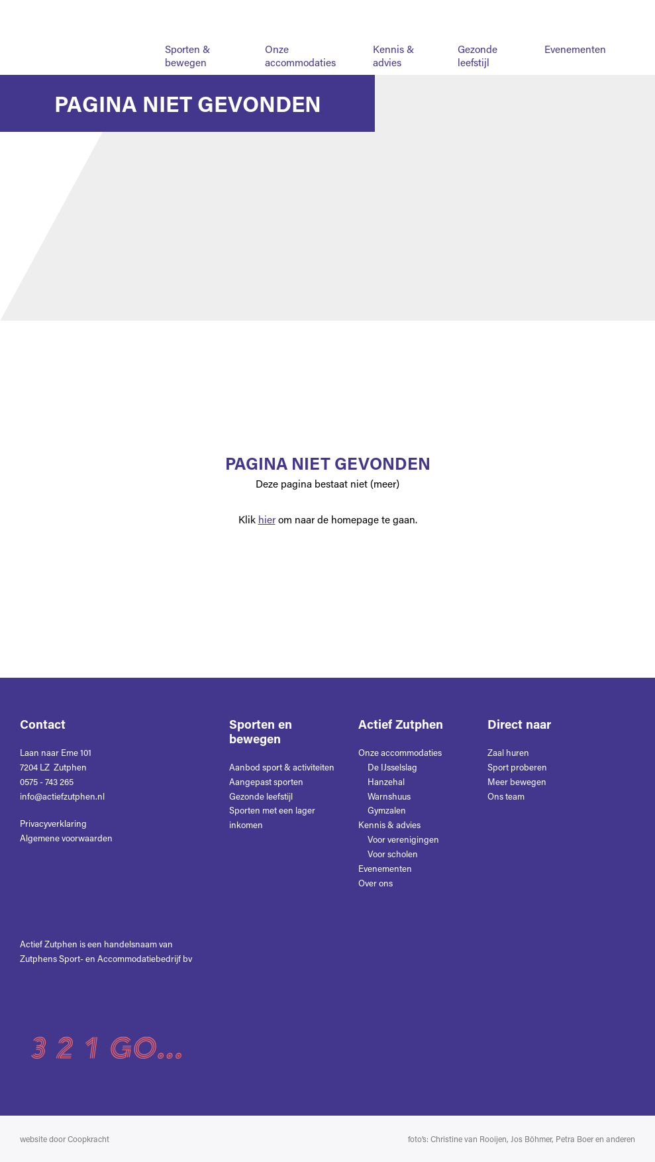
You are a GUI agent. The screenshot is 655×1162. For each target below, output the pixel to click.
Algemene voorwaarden (66, 837)
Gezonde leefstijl (477, 55)
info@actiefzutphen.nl (62, 796)
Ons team (506, 796)
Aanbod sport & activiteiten (281, 766)
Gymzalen (387, 810)
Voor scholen (393, 853)
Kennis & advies (393, 55)
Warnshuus (389, 796)
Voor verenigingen (403, 839)
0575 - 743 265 (47, 781)
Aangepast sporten (266, 781)
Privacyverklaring (53, 823)
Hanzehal (386, 781)
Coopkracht (88, 1139)
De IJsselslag (392, 766)
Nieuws (368, 12)
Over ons (304, 12)
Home (243, 12)
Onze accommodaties (300, 55)
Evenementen (575, 49)
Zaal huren (508, 752)
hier (267, 519)
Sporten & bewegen (187, 55)
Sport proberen (517, 766)
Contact (431, 12)
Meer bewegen (516, 781)
